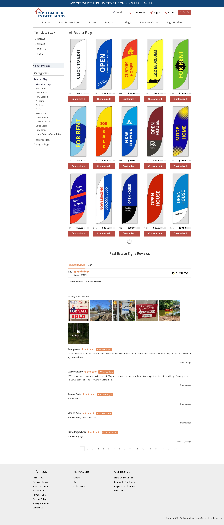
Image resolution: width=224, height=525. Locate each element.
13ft (40, 44)
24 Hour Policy (39, 499)
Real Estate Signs (69, 22)
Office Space (41, 125)
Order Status (79, 486)
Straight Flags (41, 144)
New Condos (42, 130)
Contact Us (38, 507)
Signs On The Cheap (123, 477)
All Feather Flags (43, 84)
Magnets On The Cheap (125, 486)
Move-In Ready (43, 121)
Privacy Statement (41, 503)
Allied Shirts (119, 490)
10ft (40, 38)
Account (169, 12)
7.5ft (40, 54)
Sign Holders (175, 22)
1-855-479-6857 (138, 12)
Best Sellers (41, 88)
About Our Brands (41, 486)
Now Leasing (42, 96)
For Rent (40, 105)
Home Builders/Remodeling (48, 134)
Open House (41, 92)
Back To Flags (42, 65)
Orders (76, 477)
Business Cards (149, 22)
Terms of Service (40, 482)
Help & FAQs (39, 477)
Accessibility (38, 490)
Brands (46, 22)
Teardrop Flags (42, 139)
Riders (92, 22)
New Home (41, 113)
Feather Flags (41, 79)
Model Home (42, 117)
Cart (75, 482)
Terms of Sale (39, 494)
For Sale (39, 109)
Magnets (110, 22)
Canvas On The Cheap (124, 482)
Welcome (40, 101)
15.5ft (40, 49)
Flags (128, 22)
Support (155, 12)
